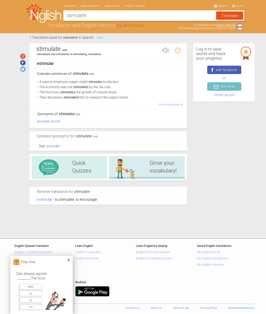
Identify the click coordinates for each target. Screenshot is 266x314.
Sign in (238, 5)
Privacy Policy (208, 307)
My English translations (212, 258)
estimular (44, 199)
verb (99, 37)
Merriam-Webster (226, 25)
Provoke (53, 146)
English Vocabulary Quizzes (154, 258)
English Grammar (87, 258)
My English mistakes (210, 264)
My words (69, 6)
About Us (156, 307)
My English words (208, 252)
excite (55, 121)
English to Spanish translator (33, 252)
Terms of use (181, 307)
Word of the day (135, 6)
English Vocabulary (88, 252)
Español (220, 5)
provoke (43, 121)
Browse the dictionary (241, 307)
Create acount (224, 95)
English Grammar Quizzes (153, 252)
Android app (112, 6)
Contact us (132, 307)
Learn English (90, 6)
